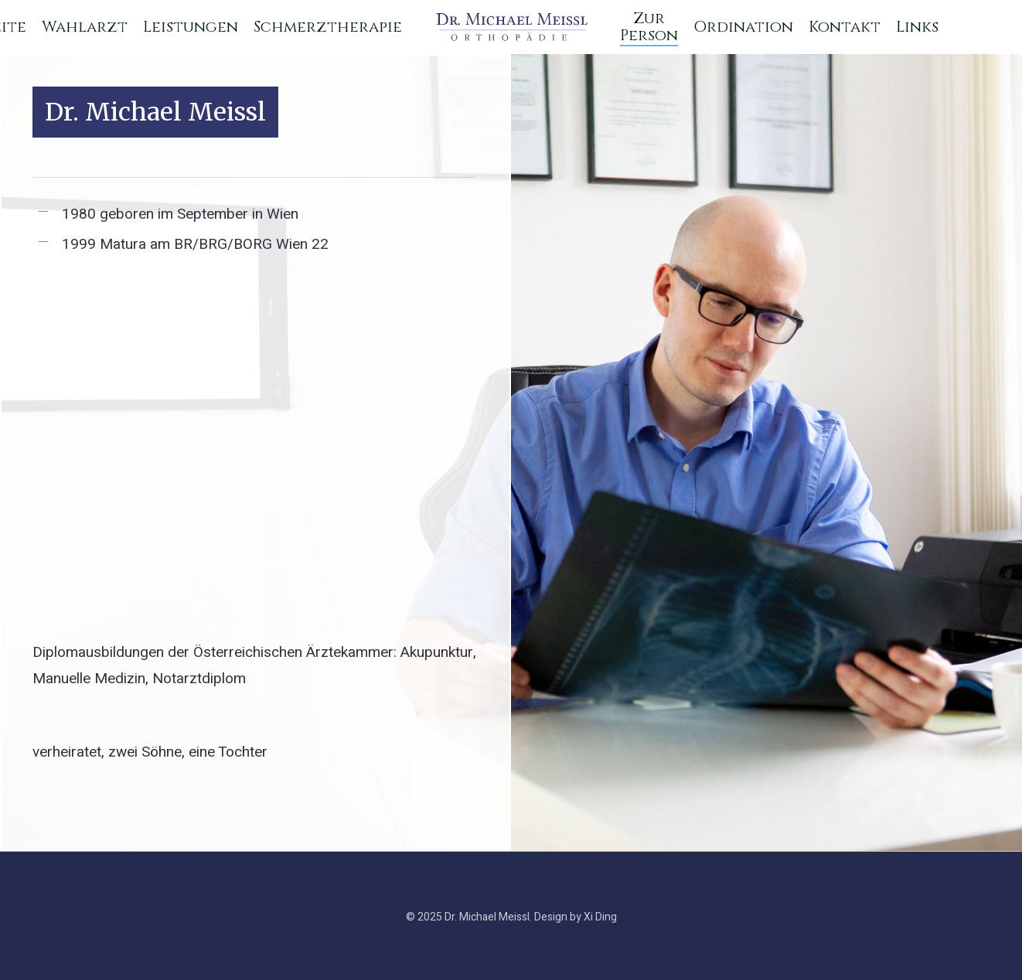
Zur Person (649, 27)
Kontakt (845, 27)
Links (917, 27)
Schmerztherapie (328, 27)
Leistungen (190, 27)
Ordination (743, 27)
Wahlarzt (85, 27)
